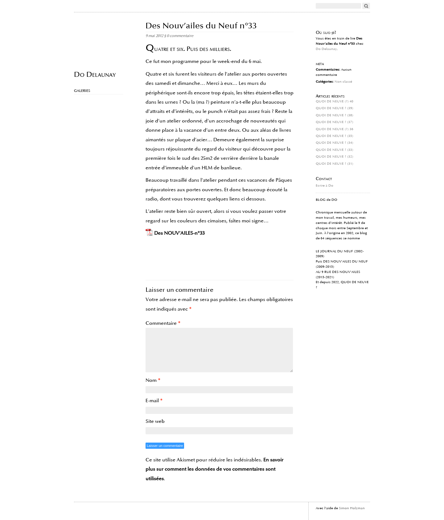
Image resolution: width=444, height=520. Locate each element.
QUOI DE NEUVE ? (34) (334, 143)
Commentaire (163, 323)
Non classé (343, 82)
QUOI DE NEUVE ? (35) (334, 136)
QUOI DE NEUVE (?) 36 (334, 129)
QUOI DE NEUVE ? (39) (334, 108)
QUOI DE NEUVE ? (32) (334, 157)
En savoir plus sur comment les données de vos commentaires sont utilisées (214, 469)
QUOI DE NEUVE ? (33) (334, 150)
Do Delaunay (95, 74)
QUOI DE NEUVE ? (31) (334, 164)
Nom (153, 380)
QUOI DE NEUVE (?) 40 (334, 101)
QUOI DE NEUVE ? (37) (334, 122)
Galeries (82, 91)
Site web (155, 421)
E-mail (154, 401)
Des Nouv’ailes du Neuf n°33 (201, 26)
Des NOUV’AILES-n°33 (179, 233)
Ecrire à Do (324, 186)
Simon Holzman (352, 508)
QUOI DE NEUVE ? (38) (334, 115)
